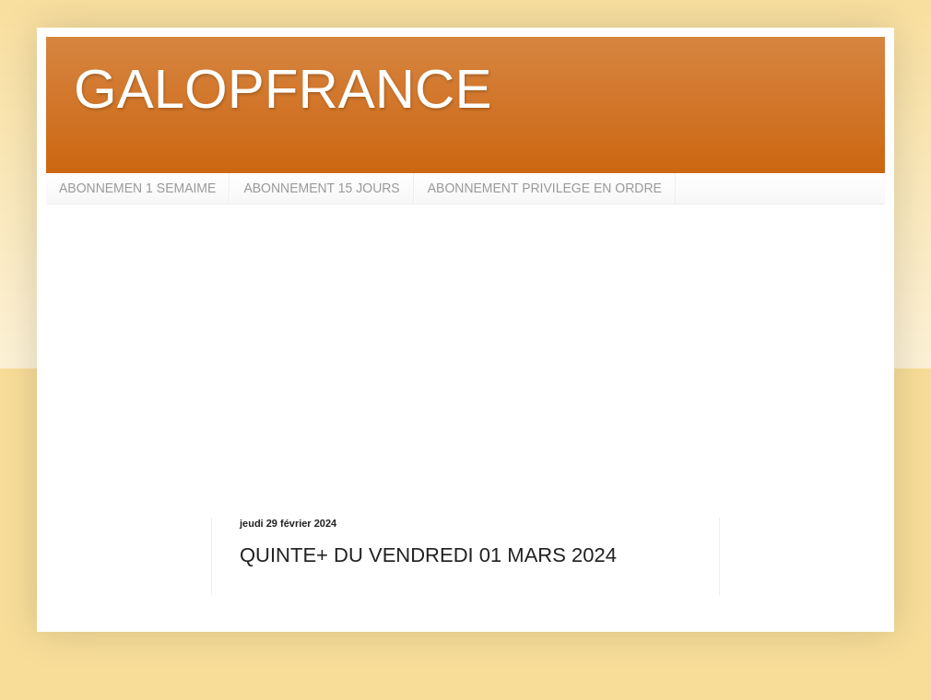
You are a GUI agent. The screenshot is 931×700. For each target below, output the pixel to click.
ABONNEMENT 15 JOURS (321, 188)
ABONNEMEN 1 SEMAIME (137, 188)
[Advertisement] (465, 361)
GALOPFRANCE (282, 89)
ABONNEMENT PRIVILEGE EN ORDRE (545, 188)
